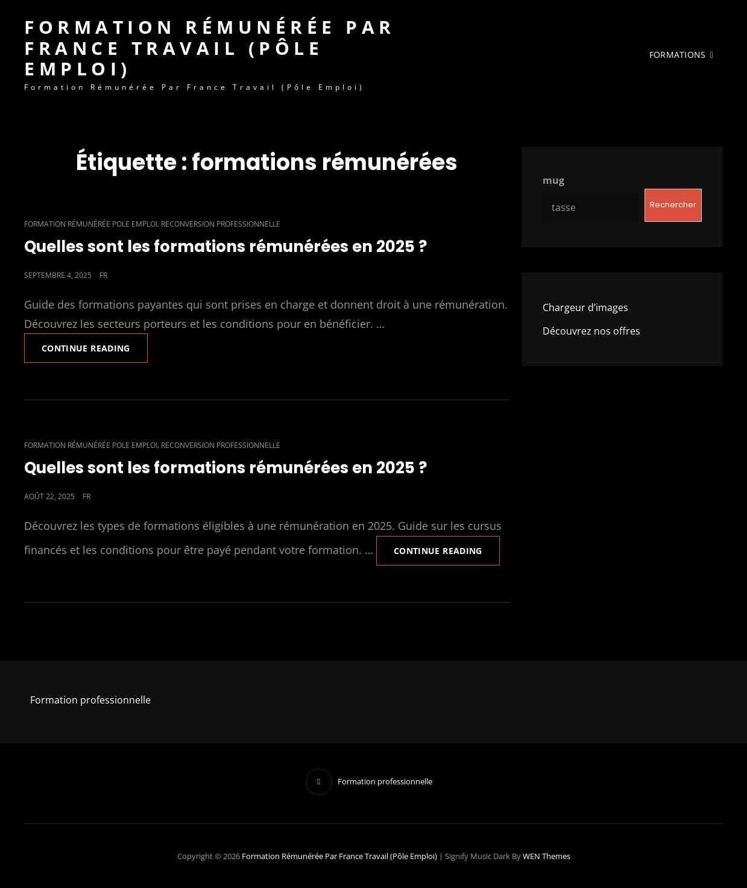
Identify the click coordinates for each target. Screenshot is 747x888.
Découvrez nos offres (591, 331)
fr (103, 275)
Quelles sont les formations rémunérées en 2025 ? (225, 246)
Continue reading (95, 343)
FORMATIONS (677, 54)
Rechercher (673, 204)
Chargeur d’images (585, 307)
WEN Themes (546, 856)
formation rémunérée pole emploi (90, 224)
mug (553, 180)
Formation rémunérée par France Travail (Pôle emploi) (210, 47)
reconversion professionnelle (220, 224)
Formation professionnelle (90, 700)
